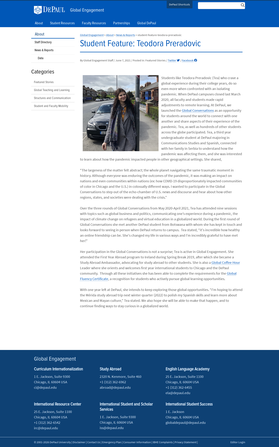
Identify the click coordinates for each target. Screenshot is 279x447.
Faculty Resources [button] (94, 23)
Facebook (189, 60)
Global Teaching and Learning (52, 90)
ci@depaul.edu (45, 387)
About (39, 34)
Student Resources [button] (62, 23)
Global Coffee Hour (225, 262)
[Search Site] (221, 5)
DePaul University (51, 10)
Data (40, 58)
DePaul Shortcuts (179, 4)
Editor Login (237, 442)
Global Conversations (198, 110)
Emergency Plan (111, 442)
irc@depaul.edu (46, 428)
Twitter (174, 60)
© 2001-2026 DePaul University (52, 442)
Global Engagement (87, 10)
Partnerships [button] (121, 23)
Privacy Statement (185, 442)
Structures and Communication (52, 98)
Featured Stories (44, 82)
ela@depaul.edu (178, 393)
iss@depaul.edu (112, 427)
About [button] (39, 23)
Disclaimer (79, 442)
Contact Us (93, 442)
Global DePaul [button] (146, 23)
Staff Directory (42, 42)
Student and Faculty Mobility (51, 106)
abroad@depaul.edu (115, 387)
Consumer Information (137, 442)
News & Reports (43, 50)
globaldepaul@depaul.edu (186, 422)
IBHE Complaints (163, 442)
